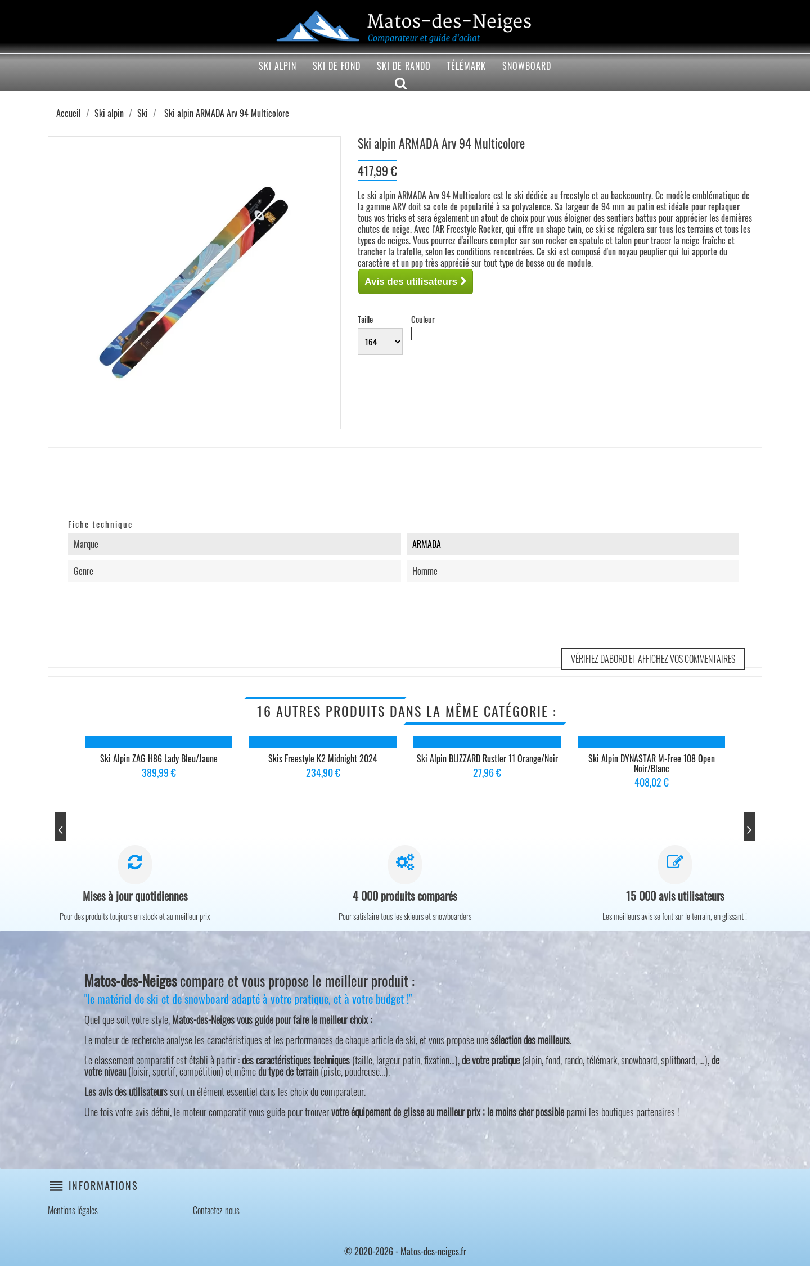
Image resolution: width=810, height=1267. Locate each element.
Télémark (466, 66)
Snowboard (526, 66)
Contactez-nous (216, 1211)
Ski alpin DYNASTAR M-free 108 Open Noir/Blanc (651, 763)
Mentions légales (73, 1211)
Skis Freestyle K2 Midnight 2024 (322, 758)
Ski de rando (404, 66)
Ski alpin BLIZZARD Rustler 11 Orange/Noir (487, 758)
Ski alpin (277, 66)
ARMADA (426, 544)
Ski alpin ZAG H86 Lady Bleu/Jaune (159, 758)
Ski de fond (337, 66)
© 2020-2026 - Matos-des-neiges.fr (405, 1252)
